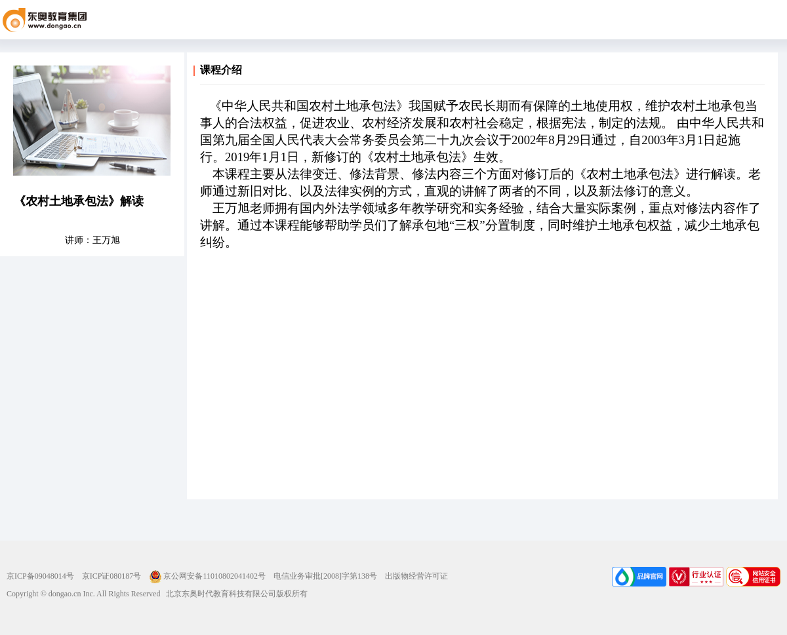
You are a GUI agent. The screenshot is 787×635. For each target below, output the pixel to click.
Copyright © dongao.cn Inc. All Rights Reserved (83, 593)
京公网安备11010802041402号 (207, 576)
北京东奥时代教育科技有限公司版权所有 (234, 593)
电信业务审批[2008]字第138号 (325, 576)
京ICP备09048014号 (40, 576)
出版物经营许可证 (416, 576)
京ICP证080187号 (112, 576)
